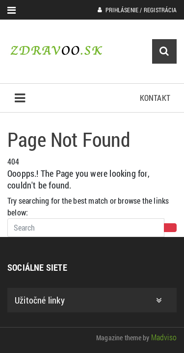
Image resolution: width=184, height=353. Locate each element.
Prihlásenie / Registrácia (137, 10)
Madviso (164, 337)
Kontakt (155, 98)
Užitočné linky (88, 300)
